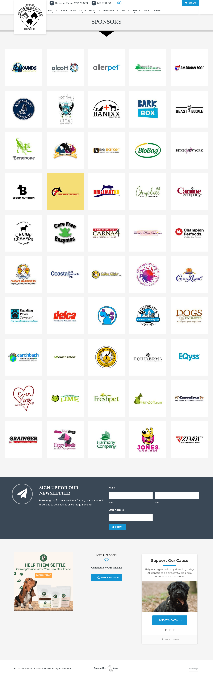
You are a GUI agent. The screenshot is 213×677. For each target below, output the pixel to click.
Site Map (193, 668)
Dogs (73, 10)
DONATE (190, 3)
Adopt (64, 10)
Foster (82, 10)
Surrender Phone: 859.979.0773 (69, 3)
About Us (52, 10)
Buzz (112, 668)
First (111, 503)
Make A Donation (108, 578)
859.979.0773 (102, 3)
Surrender (108, 10)
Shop (147, 10)
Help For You (134, 10)
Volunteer (94, 10)
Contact (157, 10)
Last (157, 503)
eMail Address (116, 510)
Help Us (121, 10)
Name (112, 487)
